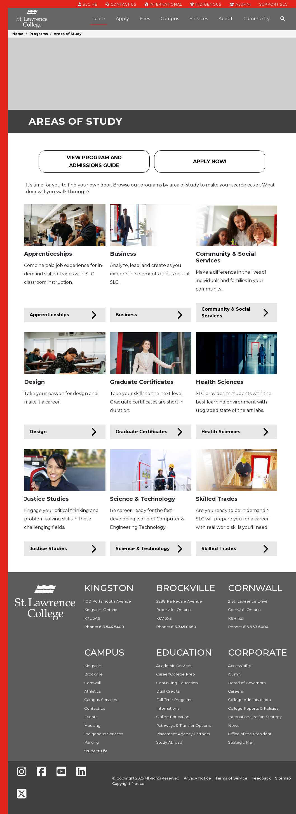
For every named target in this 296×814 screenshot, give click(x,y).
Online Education (172, 716)
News (233, 725)
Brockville (93, 674)
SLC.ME (87, 3)
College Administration (249, 699)
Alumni (240, 3)
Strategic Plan (241, 742)
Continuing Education (177, 683)
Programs (38, 34)
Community (256, 18)
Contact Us (121, 3)
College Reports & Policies (253, 708)
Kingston (92, 665)
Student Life (95, 751)
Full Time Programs (174, 699)
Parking (91, 742)
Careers (235, 691)
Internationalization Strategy (254, 716)
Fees (145, 18)
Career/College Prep (175, 674)
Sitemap (283, 778)
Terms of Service (231, 778)
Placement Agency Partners (183, 734)
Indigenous (206, 3)
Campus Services (100, 699)
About (226, 18)
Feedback (261, 778)
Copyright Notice (128, 783)
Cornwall (92, 683)
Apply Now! (216, 163)
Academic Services (174, 665)
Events (90, 716)
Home (18, 34)
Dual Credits (168, 691)
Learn (98, 18)
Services (199, 18)
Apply (122, 18)
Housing (92, 725)
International (163, 3)
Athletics (92, 691)
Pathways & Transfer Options (183, 725)
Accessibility (239, 665)
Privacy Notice (197, 778)
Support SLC (273, 3)
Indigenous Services (103, 734)
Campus (170, 18)
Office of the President (249, 734)
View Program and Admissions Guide (94, 161)
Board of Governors (247, 683)
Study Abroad (169, 742)
